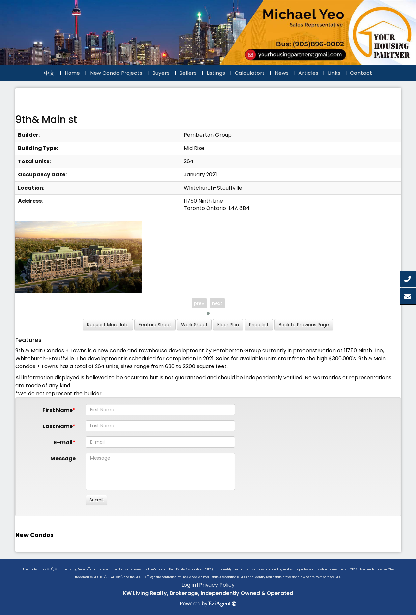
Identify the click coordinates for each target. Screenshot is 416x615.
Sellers (188, 73)
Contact (361, 73)
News (282, 73)
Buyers (161, 73)
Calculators (250, 73)
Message (63, 458)
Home (72, 73)
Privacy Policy (217, 585)
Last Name (58, 426)
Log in (188, 585)
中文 (49, 73)
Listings (216, 73)
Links (334, 73)
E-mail (63, 442)
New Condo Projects (116, 73)
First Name (57, 410)
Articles (308, 73)
